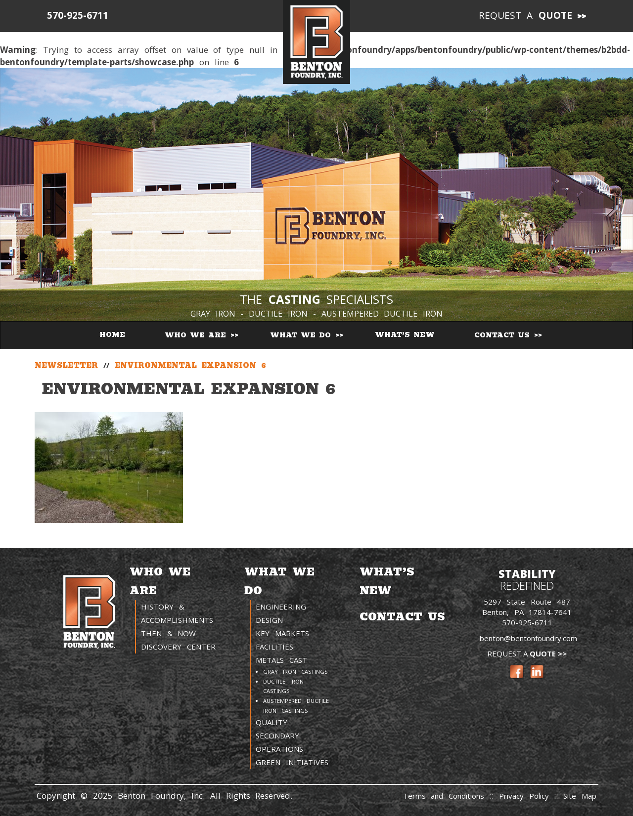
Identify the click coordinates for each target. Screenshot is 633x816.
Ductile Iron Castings (283, 686)
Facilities (274, 647)
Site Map (579, 796)
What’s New (405, 334)
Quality (271, 722)
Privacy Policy (526, 796)
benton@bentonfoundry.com (528, 638)
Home (112, 334)
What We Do (302, 335)
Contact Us (503, 335)
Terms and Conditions (444, 796)
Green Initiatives (292, 762)
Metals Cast (281, 660)
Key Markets (282, 633)
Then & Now (168, 633)
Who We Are (197, 335)
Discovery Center (178, 647)
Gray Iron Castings (295, 671)
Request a (526, 15)
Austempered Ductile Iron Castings (296, 705)
